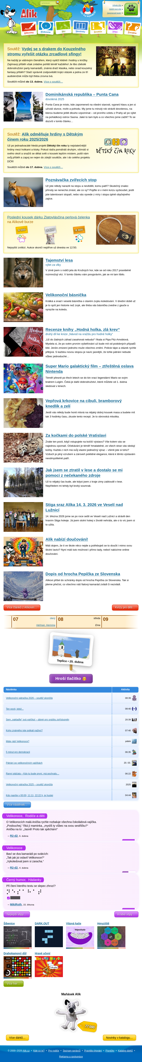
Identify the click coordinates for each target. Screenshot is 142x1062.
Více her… (13, 983)
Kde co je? (39, 1050)
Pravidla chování (93, 1050)
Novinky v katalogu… (119, 1037)
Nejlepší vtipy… (17, 914)
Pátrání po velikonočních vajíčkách (24, 763)
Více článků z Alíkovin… (22, 607)
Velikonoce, (14, 816)
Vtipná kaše (80, 934)
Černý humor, (16, 880)
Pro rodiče (53, 1050)
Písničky (109, 1050)
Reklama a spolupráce (71, 1056)
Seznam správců (71, 1050)
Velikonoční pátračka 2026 (29, 698)
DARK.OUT (49, 934)
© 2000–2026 (18, 1050)
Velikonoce (14, 848)
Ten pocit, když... (15, 709)
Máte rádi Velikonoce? (17, 741)
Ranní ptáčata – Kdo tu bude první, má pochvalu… (32, 773)
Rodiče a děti (35, 816)
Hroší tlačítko (70, 678)
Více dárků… (17, 1037)
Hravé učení (49, 964)
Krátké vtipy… (126, 914)
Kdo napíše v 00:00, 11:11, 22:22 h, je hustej (29, 795)
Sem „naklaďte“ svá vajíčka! (37, 719)
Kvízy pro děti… (125, 607)
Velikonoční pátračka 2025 (29, 784)
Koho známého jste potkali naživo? (24, 730)
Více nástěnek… (17, 804)
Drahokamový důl (18, 964)
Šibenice (18, 934)
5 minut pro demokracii (18, 752)
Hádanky (34, 880)
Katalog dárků (125, 1050)
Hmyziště (111, 934)
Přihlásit (131, 13)
